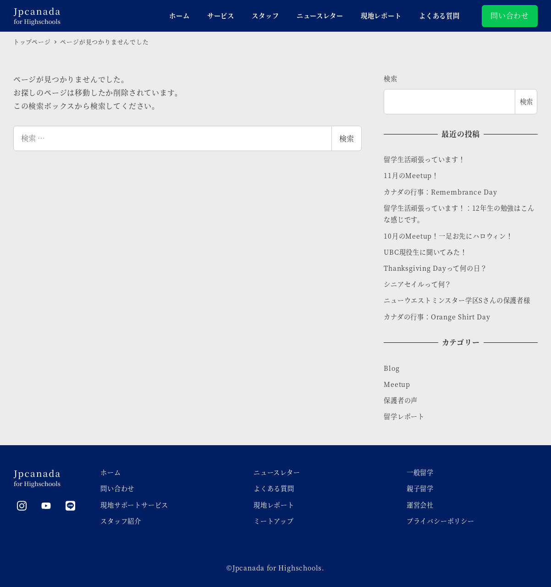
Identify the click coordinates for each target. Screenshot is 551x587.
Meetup (397, 384)
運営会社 (420, 504)
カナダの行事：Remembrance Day (440, 191)
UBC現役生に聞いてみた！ (425, 252)
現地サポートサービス (134, 504)
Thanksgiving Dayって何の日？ (435, 268)
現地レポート (273, 504)
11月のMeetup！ (411, 175)
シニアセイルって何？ (418, 284)
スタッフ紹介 (120, 521)
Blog (391, 368)
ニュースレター (276, 472)
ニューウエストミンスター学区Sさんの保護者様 (457, 300)
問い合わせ (509, 15)
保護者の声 (401, 400)
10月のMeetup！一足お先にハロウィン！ (448, 235)
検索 (346, 138)
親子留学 (420, 488)
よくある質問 (273, 488)
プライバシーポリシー (440, 521)
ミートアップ (273, 521)
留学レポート (404, 416)
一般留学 (420, 472)
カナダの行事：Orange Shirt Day (437, 316)
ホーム (110, 472)
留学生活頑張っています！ (424, 159)
